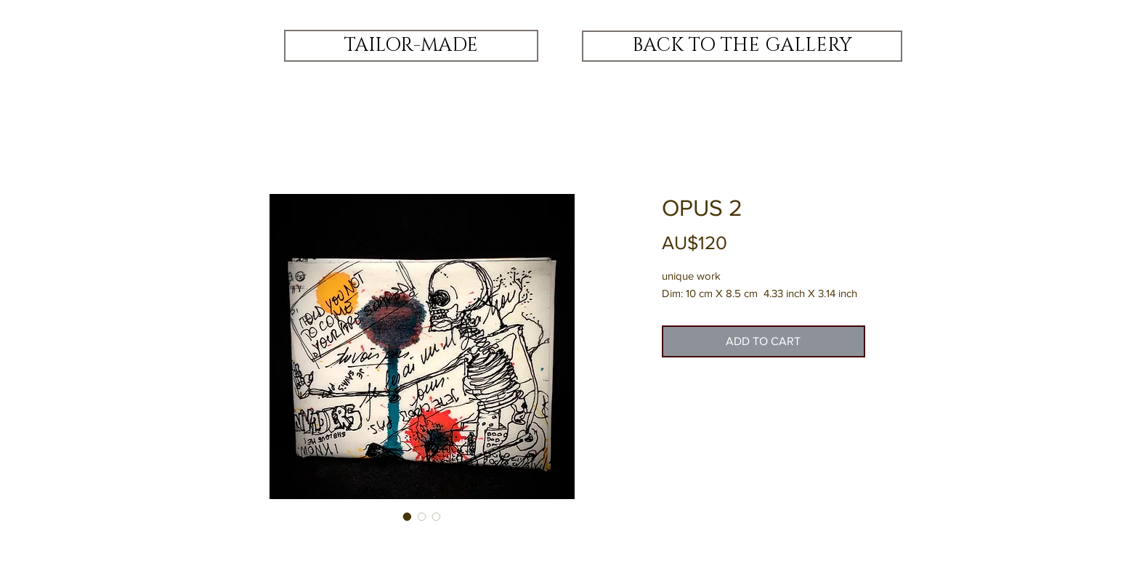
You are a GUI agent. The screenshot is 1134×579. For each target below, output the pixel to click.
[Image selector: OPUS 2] (407, 516)
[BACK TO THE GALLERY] (742, 46)
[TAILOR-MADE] (411, 46)
